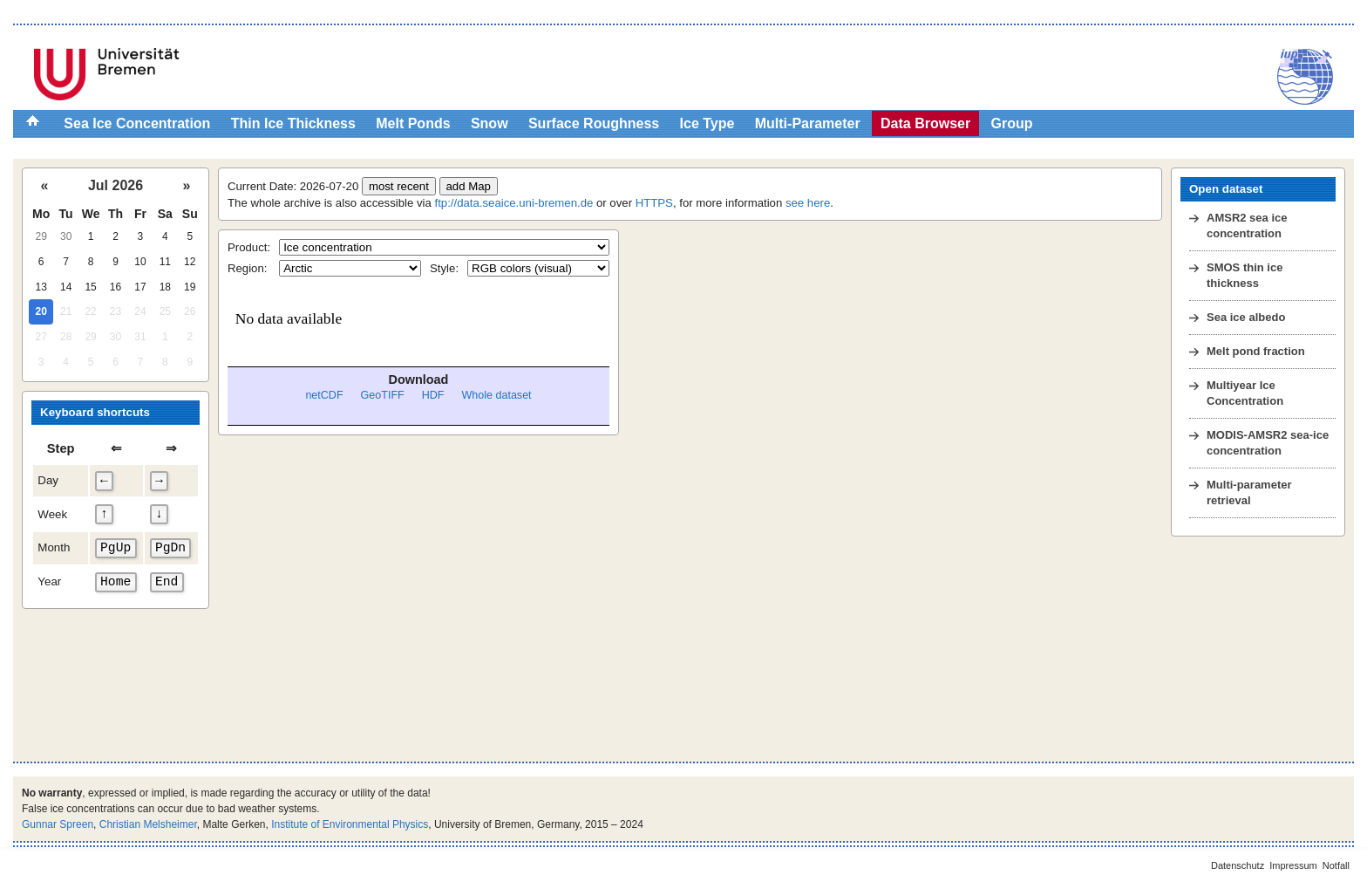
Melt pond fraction (1256, 351)
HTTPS (654, 202)
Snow (489, 123)
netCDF (324, 395)
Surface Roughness (593, 123)
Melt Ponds (413, 123)
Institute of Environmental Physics (349, 824)
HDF (433, 395)
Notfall (1336, 865)
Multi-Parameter (807, 123)
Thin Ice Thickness (293, 123)
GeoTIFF (383, 395)
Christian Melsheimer (148, 824)
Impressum (1292, 865)
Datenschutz (1237, 865)
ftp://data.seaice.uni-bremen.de (514, 202)
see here (808, 202)
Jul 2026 (115, 185)
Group (1012, 123)
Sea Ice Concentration (137, 123)
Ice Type (707, 123)
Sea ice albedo (1246, 317)
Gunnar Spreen (57, 824)
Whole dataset (496, 395)
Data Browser (925, 123)
